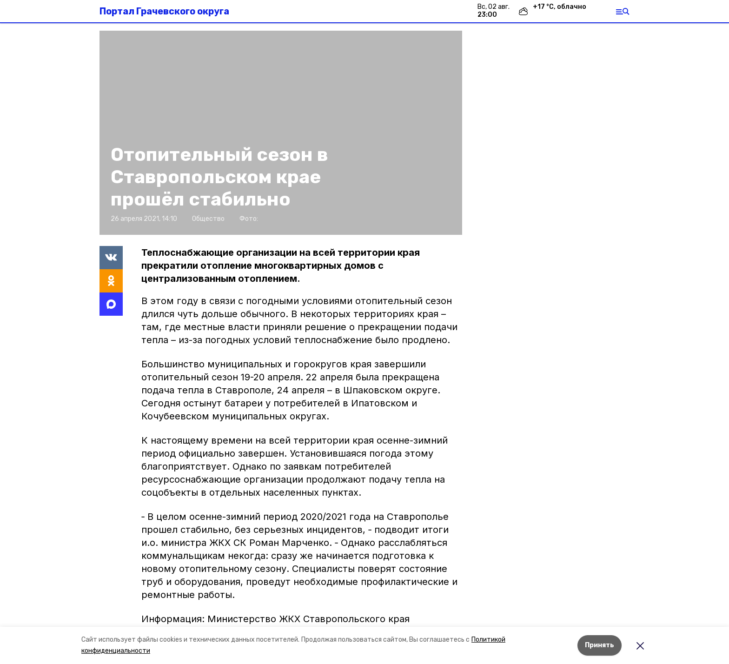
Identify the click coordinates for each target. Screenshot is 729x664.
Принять (599, 645)
